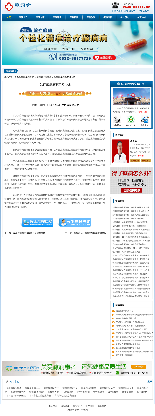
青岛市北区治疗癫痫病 (40, 395)
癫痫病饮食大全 (126, 388)
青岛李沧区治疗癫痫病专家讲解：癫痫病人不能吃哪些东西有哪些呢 (130, 274)
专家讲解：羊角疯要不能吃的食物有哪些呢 (129, 222)
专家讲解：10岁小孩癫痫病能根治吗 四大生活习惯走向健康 (131, 241)
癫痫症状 (107, 17)
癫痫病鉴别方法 (70, 388)
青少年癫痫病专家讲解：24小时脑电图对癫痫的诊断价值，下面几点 (130, 248)
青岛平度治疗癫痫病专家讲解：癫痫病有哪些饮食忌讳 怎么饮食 (130, 266)
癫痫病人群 (53, 392)
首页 (8, 17)
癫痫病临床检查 (88, 388)
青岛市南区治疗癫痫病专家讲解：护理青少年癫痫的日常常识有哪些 (130, 259)
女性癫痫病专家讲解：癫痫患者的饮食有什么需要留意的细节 (130, 207)
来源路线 (141, 17)
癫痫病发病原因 (32, 388)
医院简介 (23, 17)
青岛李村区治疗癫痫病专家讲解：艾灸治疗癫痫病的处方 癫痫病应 (130, 270)
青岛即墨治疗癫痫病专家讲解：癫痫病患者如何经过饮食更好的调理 (130, 292)
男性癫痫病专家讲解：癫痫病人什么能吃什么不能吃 (130, 211)
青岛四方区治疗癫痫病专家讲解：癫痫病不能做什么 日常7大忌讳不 (130, 255)
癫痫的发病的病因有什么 (126, 318)
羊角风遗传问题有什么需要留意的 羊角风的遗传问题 (134, 340)
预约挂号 (36, 222)
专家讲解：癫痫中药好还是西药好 (126, 252)
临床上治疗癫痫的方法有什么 (128, 348)
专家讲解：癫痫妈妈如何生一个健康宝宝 (129, 226)
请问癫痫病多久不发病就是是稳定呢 (130, 326)
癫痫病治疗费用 (36, 392)
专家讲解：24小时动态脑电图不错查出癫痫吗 (130, 237)
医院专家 (40, 17)
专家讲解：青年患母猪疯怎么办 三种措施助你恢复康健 (134, 333)
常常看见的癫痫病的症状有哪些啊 (90, 233)
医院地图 (102, 406)
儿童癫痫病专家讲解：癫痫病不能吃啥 (128, 218)
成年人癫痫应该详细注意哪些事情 (29, 233)
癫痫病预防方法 (51, 388)
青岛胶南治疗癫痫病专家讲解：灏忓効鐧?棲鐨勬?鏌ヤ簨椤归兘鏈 (131, 289)
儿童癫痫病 (67, 392)
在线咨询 (74, 222)
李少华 (133, 141)
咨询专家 (135, 160)
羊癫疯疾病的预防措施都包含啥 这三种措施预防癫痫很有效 (134, 315)
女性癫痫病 (98, 392)
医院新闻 (74, 17)
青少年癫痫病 (83, 392)
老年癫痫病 (142, 392)
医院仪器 (91, 17)
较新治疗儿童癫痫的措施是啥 (128, 344)
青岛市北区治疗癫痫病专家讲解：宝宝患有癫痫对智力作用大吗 (130, 263)
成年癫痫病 (127, 392)
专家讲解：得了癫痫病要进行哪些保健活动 (129, 233)
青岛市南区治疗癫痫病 (65, 395)
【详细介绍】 (142, 112)
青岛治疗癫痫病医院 (24, 77)
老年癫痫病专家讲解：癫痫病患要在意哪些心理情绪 (130, 215)
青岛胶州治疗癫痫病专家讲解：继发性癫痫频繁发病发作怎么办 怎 (130, 285)
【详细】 (141, 156)
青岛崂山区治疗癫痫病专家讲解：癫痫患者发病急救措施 (130, 278)
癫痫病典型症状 (13, 388)
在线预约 (124, 17)
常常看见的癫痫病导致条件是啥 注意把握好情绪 (134, 351)
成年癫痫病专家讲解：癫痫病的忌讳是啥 (129, 244)
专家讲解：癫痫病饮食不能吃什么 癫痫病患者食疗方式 (131, 230)
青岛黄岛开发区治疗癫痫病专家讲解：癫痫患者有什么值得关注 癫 (130, 296)
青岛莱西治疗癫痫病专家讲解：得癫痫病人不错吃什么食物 (130, 281)
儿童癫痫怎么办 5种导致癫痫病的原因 (131, 329)
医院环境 (57, 17)
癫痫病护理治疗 (43, 77)
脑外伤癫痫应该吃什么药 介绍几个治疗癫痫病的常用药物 (134, 337)
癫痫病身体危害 (18, 392)
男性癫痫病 (113, 392)
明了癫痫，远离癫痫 (124, 355)
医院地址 (89, 406)
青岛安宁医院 (82, 410)
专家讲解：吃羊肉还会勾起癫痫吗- (130, 322)
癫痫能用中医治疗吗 (124, 311)
